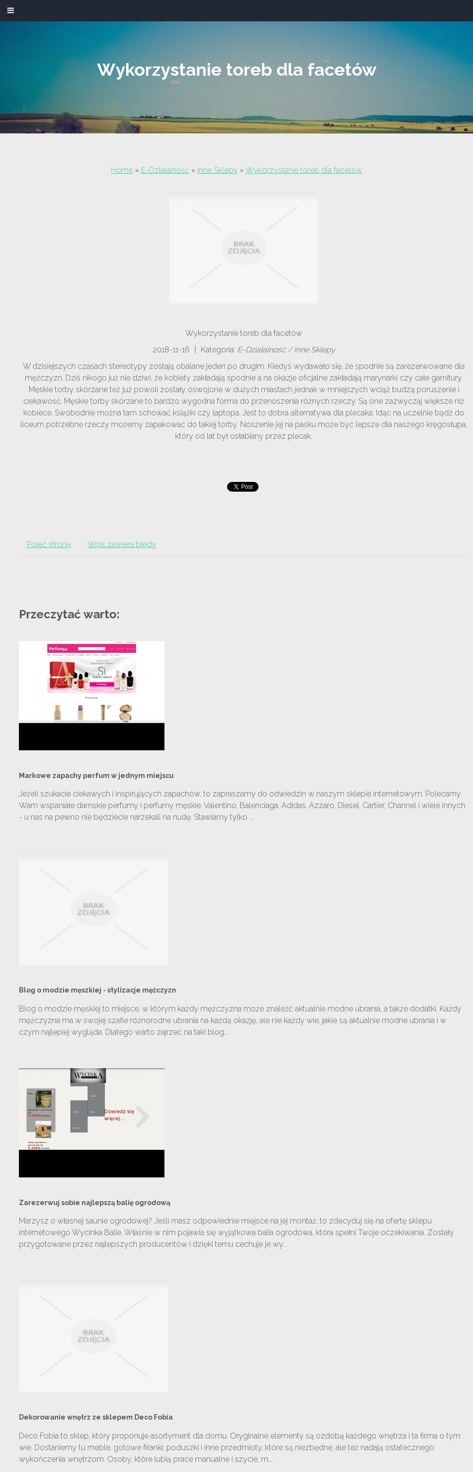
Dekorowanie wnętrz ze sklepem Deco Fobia (96, 1417)
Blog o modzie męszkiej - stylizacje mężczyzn (97, 990)
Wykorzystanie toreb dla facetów (303, 170)
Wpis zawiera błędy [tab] (121, 544)
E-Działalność (165, 170)
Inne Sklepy (217, 170)
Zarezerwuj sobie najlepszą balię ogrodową (94, 1203)
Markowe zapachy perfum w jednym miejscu (96, 775)
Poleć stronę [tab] (49, 544)
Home (122, 170)
